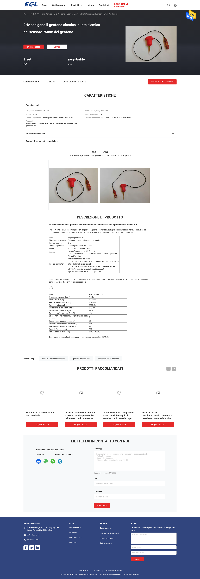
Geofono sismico (45, 14)
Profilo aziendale (75, 528)
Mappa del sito (83, 571)
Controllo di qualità (75, 537)
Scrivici (57, 47)
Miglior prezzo (33, 47)
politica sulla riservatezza (113, 571)
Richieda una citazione (162, 81)
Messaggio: (99, 449)
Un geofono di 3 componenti (109, 533)
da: (96, 479)
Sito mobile (96, 571)
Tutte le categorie (106, 543)
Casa (25, 14)
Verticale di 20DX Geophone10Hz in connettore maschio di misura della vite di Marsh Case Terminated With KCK (157, 418)
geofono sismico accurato (108, 359)
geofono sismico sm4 (81, 359)
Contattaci (102, 505)
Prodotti (33, 14)
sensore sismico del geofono (53, 359)
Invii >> (137, 559)
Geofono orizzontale (107, 538)
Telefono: (98, 492)
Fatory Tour (73, 533)
